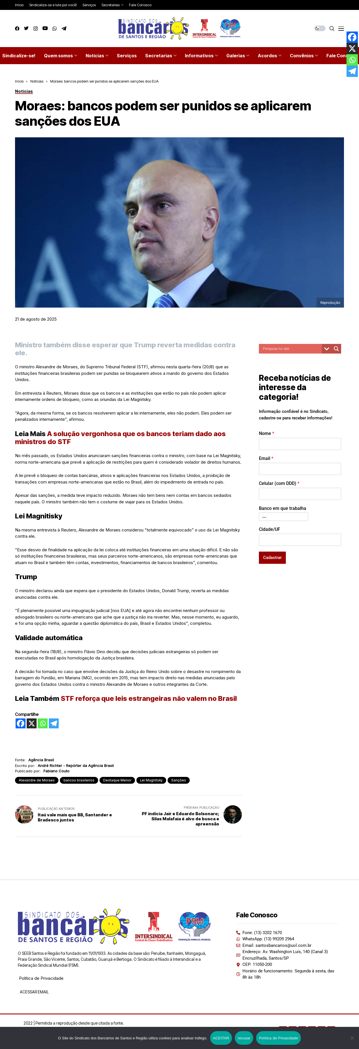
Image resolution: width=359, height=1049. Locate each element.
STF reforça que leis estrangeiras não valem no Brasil (149, 698)
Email (266, 458)
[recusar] (352, 1038)
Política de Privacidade (41, 978)
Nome (266, 433)
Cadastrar (272, 557)
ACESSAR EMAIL (34, 991)
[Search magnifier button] (336, 349)
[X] (32, 723)
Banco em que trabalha (282, 508)
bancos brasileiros (79, 780)
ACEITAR (221, 1038)
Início (19, 81)
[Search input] (291, 349)
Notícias (36, 81)
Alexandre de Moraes (37, 780)
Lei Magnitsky (151, 780)
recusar (244, 1038)
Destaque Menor (117, 780)
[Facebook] (21, 723)
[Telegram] (54, 723)
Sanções (178, 780)
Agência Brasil (41, 760)
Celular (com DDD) (279, 483)
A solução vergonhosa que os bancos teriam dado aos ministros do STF (120, 438)
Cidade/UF (269, 529)
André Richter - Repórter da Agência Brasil (76, 765)
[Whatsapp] (43, 723)
